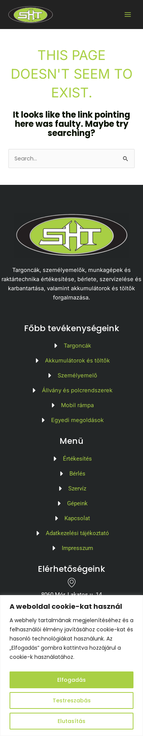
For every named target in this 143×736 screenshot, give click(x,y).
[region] (71, 665)
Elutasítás (71, 721)
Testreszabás (72, 700)
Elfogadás (71, 680)
